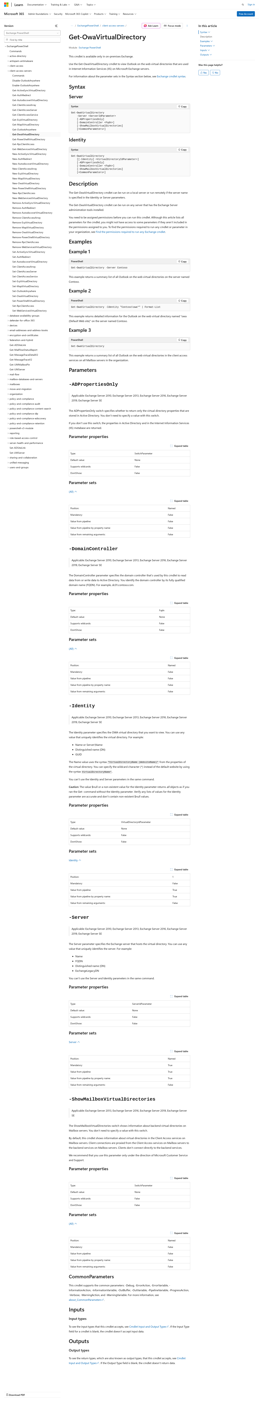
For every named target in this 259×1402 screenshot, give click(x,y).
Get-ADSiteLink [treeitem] (18, 345)
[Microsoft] (6, 4)
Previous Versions (31, 1391)
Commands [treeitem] (16, 51)
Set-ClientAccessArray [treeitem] (24, 266)
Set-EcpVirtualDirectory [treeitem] (24, 281)
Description (206, 36)
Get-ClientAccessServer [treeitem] (24, 110)
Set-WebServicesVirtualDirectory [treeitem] (29, 310)
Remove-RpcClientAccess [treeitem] (25, 242)
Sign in (251, 4)
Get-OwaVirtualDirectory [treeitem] (25, 134)
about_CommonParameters (85, 1299)
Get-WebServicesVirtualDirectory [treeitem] (29, 149)
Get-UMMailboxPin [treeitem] (20, 364)
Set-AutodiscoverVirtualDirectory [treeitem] (29, 261)
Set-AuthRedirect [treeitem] (21, 256)
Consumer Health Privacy (98, 1391)
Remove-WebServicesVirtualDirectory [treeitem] (32, 247)
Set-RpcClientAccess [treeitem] (23, 305)
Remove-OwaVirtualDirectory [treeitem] (27, 232)
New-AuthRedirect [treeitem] (22, 158)
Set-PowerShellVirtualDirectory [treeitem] (28, 300)
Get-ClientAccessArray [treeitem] (24, 105)
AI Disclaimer (11, 1391)
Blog (46, 1391)
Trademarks (142, 1391)
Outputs (206, 54)
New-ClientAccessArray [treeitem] (24, 168)
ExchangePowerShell (88, 25)
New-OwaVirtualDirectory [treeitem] (25, 183)
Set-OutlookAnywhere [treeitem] (24, 291)
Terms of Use (125, 1391)
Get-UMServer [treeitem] (17, 369)
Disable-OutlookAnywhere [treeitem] (26, 80)
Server (74, 1042)
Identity (75, 860)
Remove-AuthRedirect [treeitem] (24, 207)
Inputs (205, 50)
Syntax (205, 32)
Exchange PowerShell (90, 47)
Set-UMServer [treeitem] (17, 452)
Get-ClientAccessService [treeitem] (25, 114)
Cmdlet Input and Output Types (147, 1326)
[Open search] (242, 5)
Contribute (61, 1391)
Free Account (246, 13)
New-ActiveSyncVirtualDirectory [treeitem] (29, 154)
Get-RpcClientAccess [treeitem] (23, 144)
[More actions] (187, 26)
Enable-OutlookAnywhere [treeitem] (25, 85)
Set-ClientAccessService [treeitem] (25, 276)
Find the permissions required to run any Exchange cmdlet (130, 232)
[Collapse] (56, 26)
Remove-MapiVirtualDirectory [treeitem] (28, 227)
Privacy (75, 1391)
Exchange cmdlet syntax (171, 76)
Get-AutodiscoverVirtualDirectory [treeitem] (30, 100)
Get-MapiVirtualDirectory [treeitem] (25, 124)
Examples (206, 41)
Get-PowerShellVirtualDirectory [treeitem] (28, 139)
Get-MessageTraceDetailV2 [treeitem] (24, 354)
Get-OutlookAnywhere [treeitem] (24, 129)
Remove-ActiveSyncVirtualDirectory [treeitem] (31, 202)
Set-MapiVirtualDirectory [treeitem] (25, 286)
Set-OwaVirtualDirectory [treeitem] (25, 296)
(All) (73, 491)
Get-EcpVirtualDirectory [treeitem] (25, 119)
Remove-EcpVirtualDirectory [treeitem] (27, 222)
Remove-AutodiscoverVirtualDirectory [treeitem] (32, 212)
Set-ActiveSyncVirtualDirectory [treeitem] (28, 251)
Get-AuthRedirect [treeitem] (21, 95)
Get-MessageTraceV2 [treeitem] (21, 359)
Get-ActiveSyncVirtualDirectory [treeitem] (28, 90)
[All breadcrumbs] (72, 26)
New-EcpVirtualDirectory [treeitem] (25, 173)
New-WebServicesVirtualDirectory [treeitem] (30, 198)
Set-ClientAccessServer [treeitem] (24, 271)
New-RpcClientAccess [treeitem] (23, 193)
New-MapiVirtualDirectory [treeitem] (26, 178)
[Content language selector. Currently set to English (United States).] (20, 1383)
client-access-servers (113, 25)
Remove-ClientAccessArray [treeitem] (26, 217)
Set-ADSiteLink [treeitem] (18, 447)
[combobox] (32, 33)
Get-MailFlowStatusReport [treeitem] (23, 349)
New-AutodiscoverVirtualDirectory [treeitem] (30, 163)
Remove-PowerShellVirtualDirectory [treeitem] (31, 237)
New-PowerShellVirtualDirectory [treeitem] (29, 188)
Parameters (207, 45)
